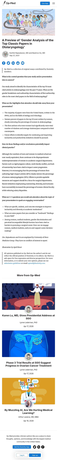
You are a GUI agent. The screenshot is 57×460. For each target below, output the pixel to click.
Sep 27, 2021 (14, 55)
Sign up (35, 455)
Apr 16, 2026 (18, 420)
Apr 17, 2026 (17, 326)
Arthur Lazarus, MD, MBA (28, 417)
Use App (45, 3)
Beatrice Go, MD (38, 53)
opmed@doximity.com (36, 263)
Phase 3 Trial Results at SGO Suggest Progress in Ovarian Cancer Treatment (29, 364)
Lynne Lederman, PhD (28, 322)
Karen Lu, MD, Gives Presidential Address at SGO (28, 317)
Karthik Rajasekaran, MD (18, 53)
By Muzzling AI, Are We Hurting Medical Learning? (28, 412)
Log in (22, 455)
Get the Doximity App (21, 447)
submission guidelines (12, 263)
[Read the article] (28, 296)
